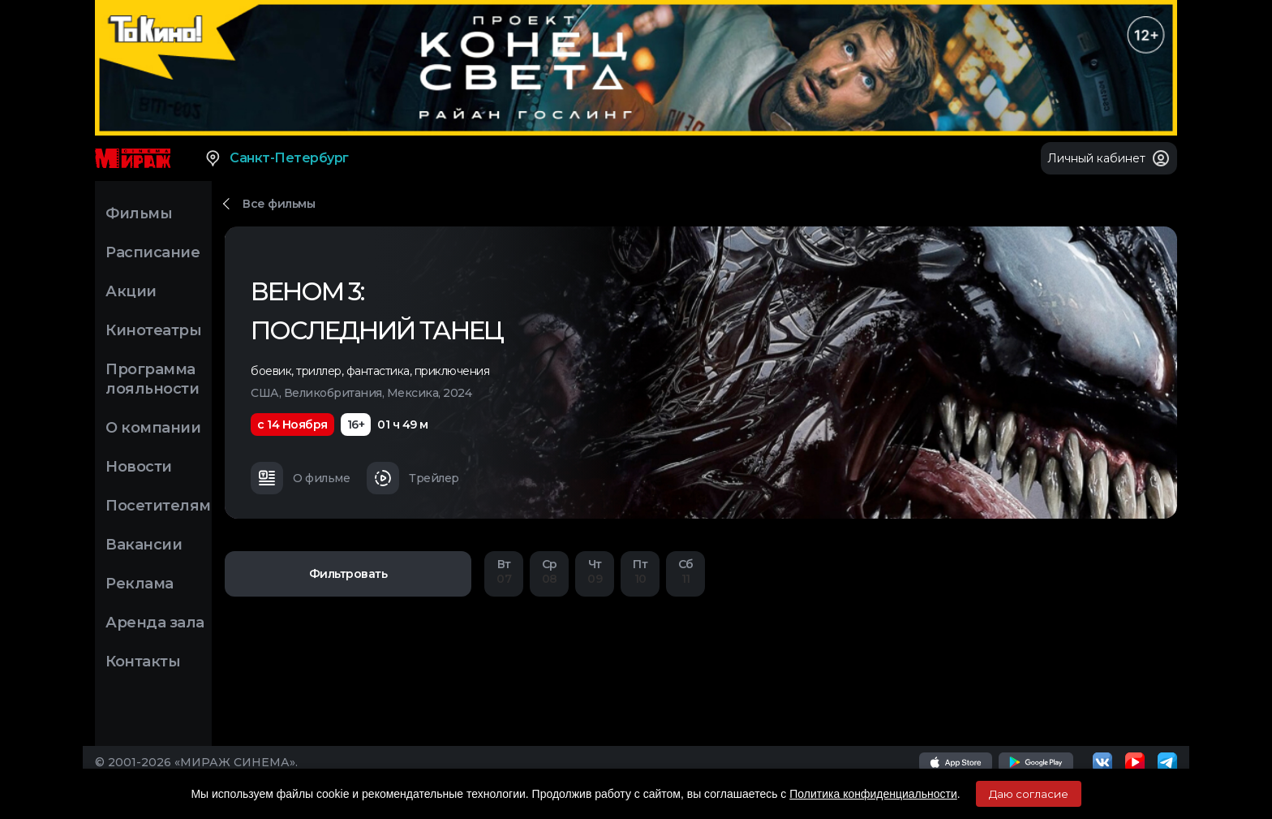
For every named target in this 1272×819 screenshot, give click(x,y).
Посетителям (158, 506)
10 (640, 573)
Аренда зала (154, 622)
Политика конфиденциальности (873, 793)
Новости (138, 467)
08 (549, 573)
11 (685, 573)
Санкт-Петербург (276, 158)
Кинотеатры (153, 330)
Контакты (142, 661)
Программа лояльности (152, 379)
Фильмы (138, 213)
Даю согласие (1028, 793)
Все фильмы (279, 203)
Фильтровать (348, 574)
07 (504, 573)
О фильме (300, 478)
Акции (131, 291)
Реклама (139, 584)
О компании (152, 428)
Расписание (152, 252)
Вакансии (143, 545)
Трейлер (413, 478)
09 (595, 573)
